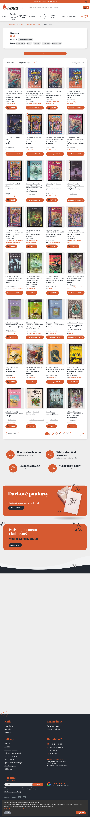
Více (7, 813)
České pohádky (30, 414)
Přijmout (81, 813)
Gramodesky (71, 16)
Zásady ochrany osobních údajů (12, 792)
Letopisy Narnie (73, 189)
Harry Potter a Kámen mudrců (12, 235)
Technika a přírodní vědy (13, 16)
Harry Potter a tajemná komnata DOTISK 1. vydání (75, 143)
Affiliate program (10, 766)
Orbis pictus (73, 194)
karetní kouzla (56, 43)
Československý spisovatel (37, 420)
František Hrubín (72, 323)
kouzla (29, 43)
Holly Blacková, (50, 412)
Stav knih (7, 729)
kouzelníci (37, 43)
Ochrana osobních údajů (12, 753)
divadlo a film (20, 43)
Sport (21, 24)
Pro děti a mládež (45, 16)
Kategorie (12, 24)
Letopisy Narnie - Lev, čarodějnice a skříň (32, 191)
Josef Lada (36, 412)
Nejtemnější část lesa (52, 414)
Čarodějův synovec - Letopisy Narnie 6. (32, 283)
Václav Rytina (18, 91)
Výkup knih (8, 732)
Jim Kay (37, 367)
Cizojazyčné (35, 16)
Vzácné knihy (53, 16)
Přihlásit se (8, 769)
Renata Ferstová (79, 186)
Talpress (11, 375)
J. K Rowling (8, 91)
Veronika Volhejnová (32, 187)
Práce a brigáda (9, 759)
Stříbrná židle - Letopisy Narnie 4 (74, 281)
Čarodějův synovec (14, 327)
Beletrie (4, 16)
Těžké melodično (12, 371)
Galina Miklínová (38, 93)
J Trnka (81, 323)
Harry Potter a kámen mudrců (32, 98)
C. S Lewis (29, 184)
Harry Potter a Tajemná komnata (53, 235)
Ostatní (61, 16)
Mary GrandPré (10, 93)
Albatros (11, 101)
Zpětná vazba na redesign (13, 763)
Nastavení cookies (10, 756)
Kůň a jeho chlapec (11, 416)
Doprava (7, 747)
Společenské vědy (23, 16)
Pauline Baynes (35, 186)
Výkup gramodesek (53, 729)
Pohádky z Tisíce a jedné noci (74, 326)
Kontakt (7, 744)
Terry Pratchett (9, 367)
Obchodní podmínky (11, 750)
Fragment (32, 194)
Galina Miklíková (31, 95)
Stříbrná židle (53, 371)
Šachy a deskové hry (33, 24)
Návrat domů (12, 331)
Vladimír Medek (79, 93)
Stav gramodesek (52, 726)
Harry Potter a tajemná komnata (12, 98)
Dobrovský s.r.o (54, 420)
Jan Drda (28, 412)
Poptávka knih (9, 726)
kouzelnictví (46, 43)
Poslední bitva (50, 327)
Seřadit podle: (10, 62)
